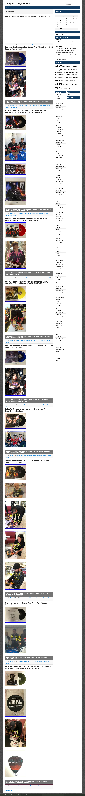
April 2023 (58, 177)
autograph (27, 785)
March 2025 (58, 127)
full (63, 74)
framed (60, 74)
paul (65, 77)
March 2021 (58, 231)
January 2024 (59, 157)
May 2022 (58, 201)
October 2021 (59, 216)
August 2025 (59, 116)
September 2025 (60, 114)
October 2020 (59, 242)
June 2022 (58, 199)
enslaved (12, 105)
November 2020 (59, 240)
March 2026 (58, 101)
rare (61, 80)
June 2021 (58, 225)
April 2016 (58, 360)
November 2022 (59, 188)
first (23, 44)
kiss (73, 74)
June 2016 (58, 356)
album (20, 105)
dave (70, 72)
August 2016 (59, 351)
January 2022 (59, 210)
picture (41, 105)
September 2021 (60, 218)
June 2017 (58, 330)
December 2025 (59, 107)
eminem (12, 44)
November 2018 (59, 292)
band (30, 105)
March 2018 (58, 310)
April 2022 (58, 203)
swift (67, 84)
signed (48, 105)
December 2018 (59, 290)
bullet (11, 455)
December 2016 (59, 343)
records (71, 80)
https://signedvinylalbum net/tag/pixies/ (65, 41)
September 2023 (60, 166)
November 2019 (59, 266)
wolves (11, 213)
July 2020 (58, 249)
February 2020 (59, 260)
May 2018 (58, 305)
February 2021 (59, 234)
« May (60, 28)
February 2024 (59, 155)
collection (63, 72)
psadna (57, 80)
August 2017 (59, 325)
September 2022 (60, 192)
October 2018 (59, 295)
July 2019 (58, 275)
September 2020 (60, 245)
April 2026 (58, 98)
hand (65, 74)
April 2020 (58, 255)
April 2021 (58, 229)
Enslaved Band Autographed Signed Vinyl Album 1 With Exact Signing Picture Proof (27, 400)
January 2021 (59, 236)
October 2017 (59, 321)
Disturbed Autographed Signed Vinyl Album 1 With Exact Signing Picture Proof (27, 594)
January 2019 (59, 288)
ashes (11, 277)
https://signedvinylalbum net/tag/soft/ (64, 52)
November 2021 (59, 214)
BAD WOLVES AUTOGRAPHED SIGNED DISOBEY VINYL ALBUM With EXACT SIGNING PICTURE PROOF (27, 111)
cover (67, 72)
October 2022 (59, 190)
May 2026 (58, 96)
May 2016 (58, 358)
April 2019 (58, 282)
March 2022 (58, 205)
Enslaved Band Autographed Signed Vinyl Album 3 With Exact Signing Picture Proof (27, 102)
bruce (59, 72)
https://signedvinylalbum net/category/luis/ (66, 54)
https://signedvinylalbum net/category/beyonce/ (67, 44)
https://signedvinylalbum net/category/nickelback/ (67, 57)
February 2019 (59, 286)
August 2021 (59, 220)
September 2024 (60, 140)
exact (37, 105)
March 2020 (58, 258)
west (65, 88)
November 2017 (59, 319)
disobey (29, 213)
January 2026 (59, 105)
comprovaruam (59, 46)
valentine (46, 455)
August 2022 (59, 194)
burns (31, 785)
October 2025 (59, 112)
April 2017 (58, 334)
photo (67, 77)
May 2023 (58, 175)
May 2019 (58, 279)
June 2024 (58, 146)
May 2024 (58, 149)
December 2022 (59, 186)
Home (7, 7)
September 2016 (60, 349)
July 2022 (58, 197)
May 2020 (58, 253)
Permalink (46, 44)
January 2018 (59, 314)
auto (68, 66)
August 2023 (59, 168)
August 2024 (59, 142)
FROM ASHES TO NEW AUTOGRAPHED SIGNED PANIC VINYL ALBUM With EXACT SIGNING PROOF (26, 219)
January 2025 (59, 131)
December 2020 (59, 238)
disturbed (12, 597)
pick (41, 785)
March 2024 (58, 153)
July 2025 (58, 118)
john (68, 74)
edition (72, 72)
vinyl (42, 44)
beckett (72, 69)
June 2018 (58, 303)
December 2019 (59, 264)
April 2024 (58, 151)
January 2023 (59, 183)
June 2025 (58, 120)
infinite (26, 44)
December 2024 (59, 133)
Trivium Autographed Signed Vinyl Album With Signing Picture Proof (26, 658)
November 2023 (59, 162)
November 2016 (59, 345)
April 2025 (58, 125)
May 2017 (58, 332)
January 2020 (59, 262)
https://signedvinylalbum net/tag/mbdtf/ (65, 50)
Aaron (32, 794)
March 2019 (58, 284)
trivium (11, 661)
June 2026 (58, 94)
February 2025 (59, 129)
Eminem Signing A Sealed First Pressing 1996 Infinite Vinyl (27, 16)
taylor (69, 84)
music (58, 77)
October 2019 (59, 268)
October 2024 (59, 138)
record (66, 80)
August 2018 (59, 299)
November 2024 (59, 135)
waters (62, 88)
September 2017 (60, 323)
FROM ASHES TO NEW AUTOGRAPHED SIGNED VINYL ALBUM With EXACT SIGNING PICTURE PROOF (26, 283)
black (56, 72)
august (11, 785)
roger (74, 80)
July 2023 (58, 170)
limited (76, 74)
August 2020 (59, 247)
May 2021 (58, 227)
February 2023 (59, 181)
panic (35, 277)
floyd (56, 74)
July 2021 (58, 223)
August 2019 (59, 273)
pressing (31, 44)
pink (73, 77)
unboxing (74, 84)
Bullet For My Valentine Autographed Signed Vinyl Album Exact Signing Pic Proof (28, 451)
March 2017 (58, 336)
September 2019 (60, 271)
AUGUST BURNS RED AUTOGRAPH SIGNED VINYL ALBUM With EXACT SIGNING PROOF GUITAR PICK (28, 667)
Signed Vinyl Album (18, 3)
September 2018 (60, 297)
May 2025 (58, 122)
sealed (34, 44)
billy (76, 69)
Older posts (8, 790)
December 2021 (59, 212)
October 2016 (59, 347)
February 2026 (59, 103)
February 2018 (59, 312)
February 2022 (59, 207)
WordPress (22, 794)
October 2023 (59, 164)
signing (39, 44)
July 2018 (58, 301)
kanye (70, 74)
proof (44, 105)
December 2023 (59, 160)
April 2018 (58, 308)
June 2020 (58, 251)
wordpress (58, 39)
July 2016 (58, 353)
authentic (64, 66)
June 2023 (58, 173)
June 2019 (58, 277)
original (61, 77)
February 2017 (59, 338)
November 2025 (59, 109)
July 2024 (58, 144)
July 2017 (58, 327)
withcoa (68, 88)
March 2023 (58, 179)
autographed (25, 105)
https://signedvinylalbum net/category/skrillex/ (66, 48)
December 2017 (59, 316)
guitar (38, 785)
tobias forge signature (61, 59)
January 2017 (59, 340)
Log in (68, 94)
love (56, 77)
